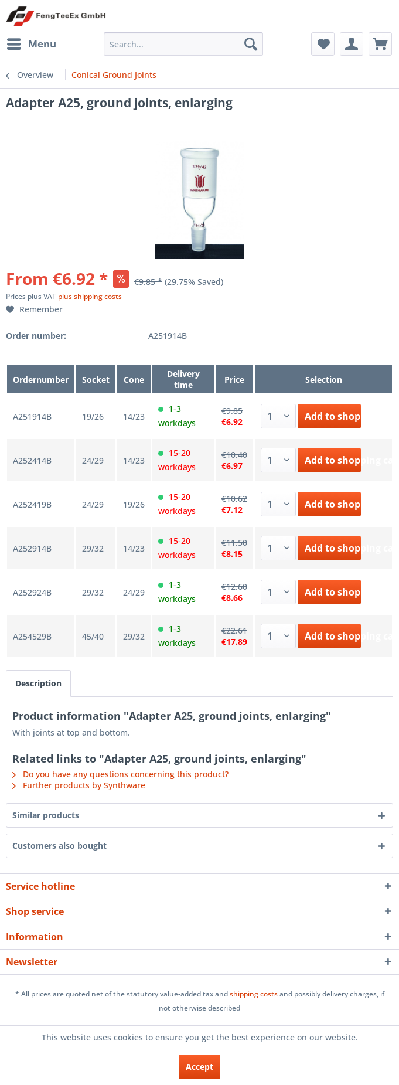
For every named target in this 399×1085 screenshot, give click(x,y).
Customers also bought (59, 845)
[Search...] (183, 44)
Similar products (45, 815)
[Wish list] (323, 44)
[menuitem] (31, 44)
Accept (199, 1066)
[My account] (351, 44)
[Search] (250, 44)
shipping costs (254, 994)
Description (38, 683)
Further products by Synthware (78, 785)
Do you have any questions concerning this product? (120, 774)
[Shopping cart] (380, 44)
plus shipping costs (90, 296)
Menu (31, 42)
